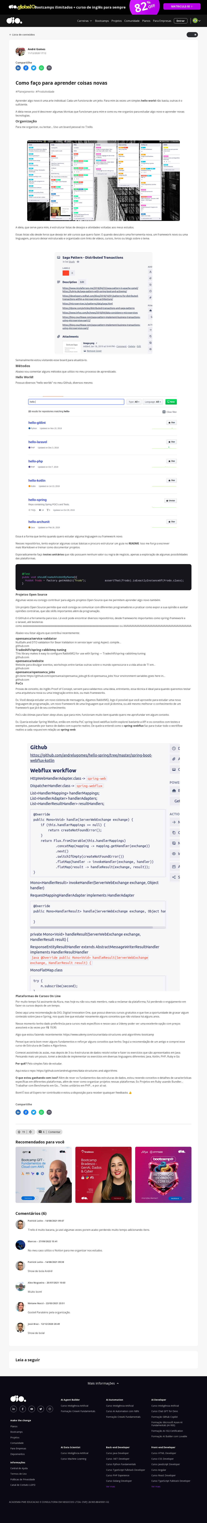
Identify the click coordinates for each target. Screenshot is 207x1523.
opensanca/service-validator (36, 637)
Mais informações (103, 1382)
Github (67, 382)
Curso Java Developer (117, 1452)
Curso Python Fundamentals (121, 1463)
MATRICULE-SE (182, 6)
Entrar (181, 21)
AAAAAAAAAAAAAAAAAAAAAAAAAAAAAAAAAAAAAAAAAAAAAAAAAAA (164, 625)
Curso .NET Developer (117, 1457)
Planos (146, 21)
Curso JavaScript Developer (165, 1463)
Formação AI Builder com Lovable (169, 1435)
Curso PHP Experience (117, 1474)
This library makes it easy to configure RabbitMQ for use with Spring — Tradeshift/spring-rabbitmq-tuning (81, 652)
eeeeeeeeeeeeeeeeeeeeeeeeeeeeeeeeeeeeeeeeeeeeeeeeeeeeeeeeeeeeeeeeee (71, 625)
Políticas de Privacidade (22, 1478)
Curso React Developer (163, 1474)
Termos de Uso (18, 1472)
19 (21, 1131)
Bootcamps (102, 21)
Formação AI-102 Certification (167, 1429)
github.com (22, 645)
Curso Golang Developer (119, 1479)
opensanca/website (30, 660)
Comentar (54, 1131)
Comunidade (132, 21)
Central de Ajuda (19, 1467)
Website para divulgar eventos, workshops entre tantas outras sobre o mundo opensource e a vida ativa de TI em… (85, 664)
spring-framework (172, 617)
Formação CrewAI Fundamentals (78, 1410)
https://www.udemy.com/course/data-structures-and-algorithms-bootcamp (108, 1033)
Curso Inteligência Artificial (74, 1404)
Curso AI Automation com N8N (122, 1410)
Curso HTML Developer (163, 1452)
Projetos (116, 21)
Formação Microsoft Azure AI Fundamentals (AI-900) (166, 1423)
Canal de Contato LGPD (22, 1483)
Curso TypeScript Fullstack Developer (125, 1468)
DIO (59, 1011)
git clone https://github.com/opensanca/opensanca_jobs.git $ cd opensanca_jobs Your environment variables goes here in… (90, 675)
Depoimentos (17, 1453)
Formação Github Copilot (164, 1415)
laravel (22, 621)
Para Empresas (162, 21)
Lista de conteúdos (22, 34)
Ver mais (110, 1485)
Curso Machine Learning (73, 1457)
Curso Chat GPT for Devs (164, 1410)
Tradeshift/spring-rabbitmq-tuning (41, 649)
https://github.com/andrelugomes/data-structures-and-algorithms (77, 1069)
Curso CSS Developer (162, 1457)
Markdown (28, 547)
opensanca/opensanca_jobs (35, 671)
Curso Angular (158, 1468)
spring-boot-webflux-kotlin (101, 721)
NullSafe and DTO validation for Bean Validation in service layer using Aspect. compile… (68, 641)
